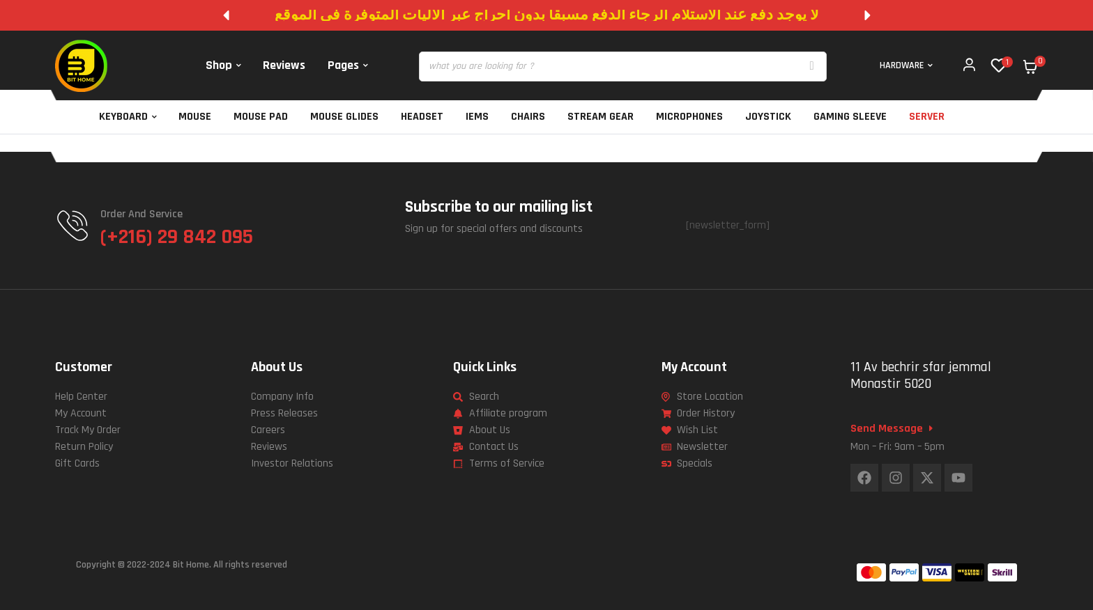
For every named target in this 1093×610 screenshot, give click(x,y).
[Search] (812, 66)
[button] (225, 15)
